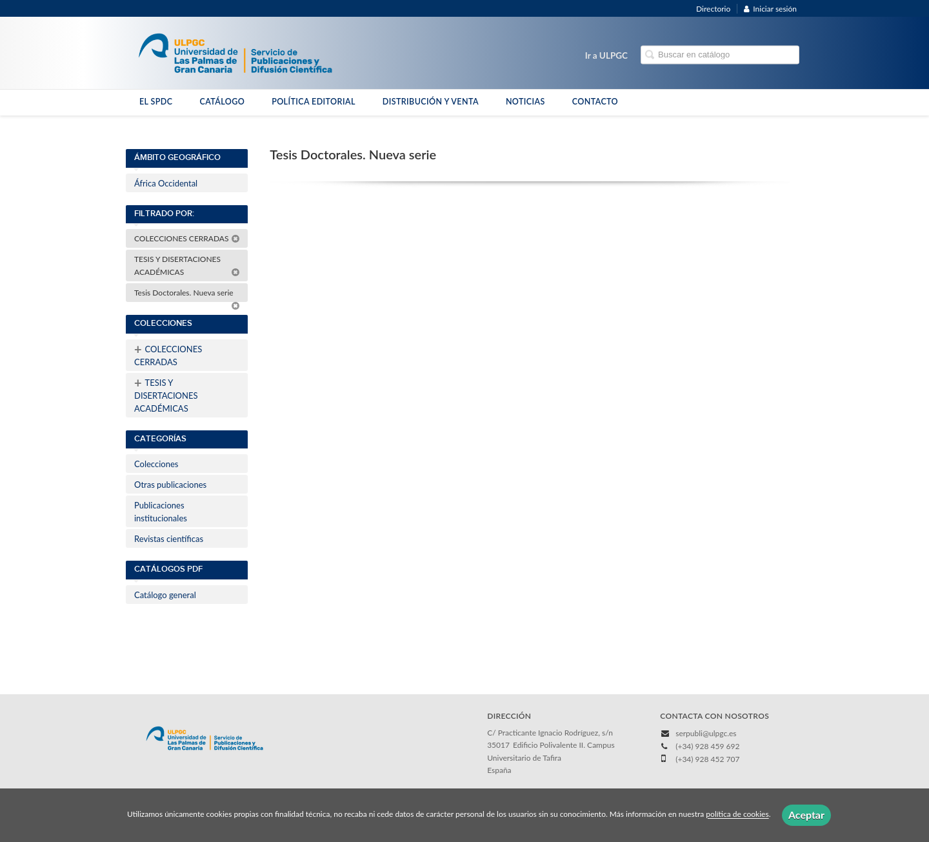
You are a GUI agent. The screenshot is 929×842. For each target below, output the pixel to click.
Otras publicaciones (170, 484)
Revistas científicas (168, 539)
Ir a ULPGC (606, 55)
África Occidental (165, 183)
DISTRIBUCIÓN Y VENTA (431, 101)
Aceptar (806, 814)
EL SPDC (155, 101)
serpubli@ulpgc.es (705, 733)
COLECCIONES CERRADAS (187, 238)
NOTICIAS (525, 101)
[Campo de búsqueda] (720, 55)
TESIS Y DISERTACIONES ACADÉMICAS (187, 265)
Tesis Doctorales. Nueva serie (187, 295)
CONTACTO (595, 101)
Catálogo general (165, 595)
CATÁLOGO (222, 101)
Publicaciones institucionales (160, 511)
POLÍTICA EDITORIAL (313, 101)
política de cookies (737, 814)
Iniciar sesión (770, 9)
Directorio (713, 9)
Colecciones (156, 464)
